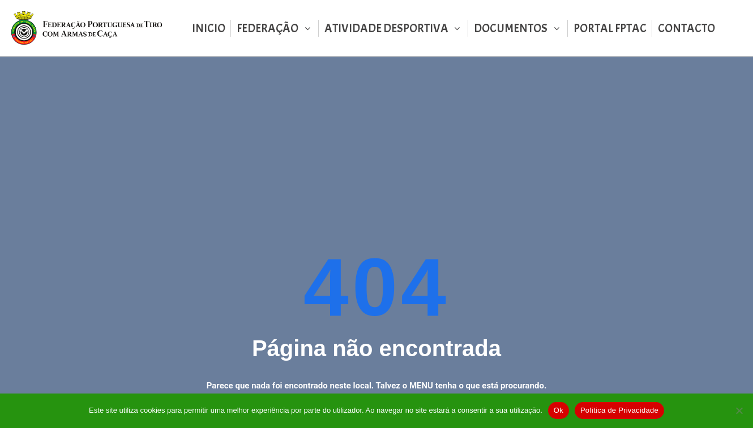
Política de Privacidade (619, 410)
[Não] (739, 410)
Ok (558, 410)
